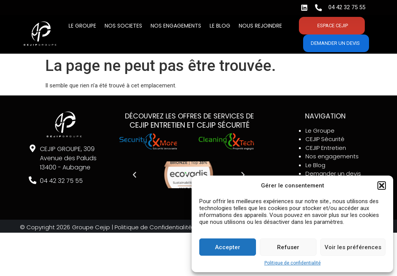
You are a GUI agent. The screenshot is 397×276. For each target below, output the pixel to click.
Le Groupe (82, 26)
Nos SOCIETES (123, 26)
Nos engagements (176, 26)
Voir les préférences (353, 247)
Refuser (288, 247)
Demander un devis (335, 43)
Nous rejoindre (260, 26)
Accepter (227, 247)
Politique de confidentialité (292, 263)
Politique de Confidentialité (154, 227)
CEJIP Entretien (325, 148)
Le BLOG (220, 26)
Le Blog (315, 165)
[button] (382, 185)
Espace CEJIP (332, 25)
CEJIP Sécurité (325, 139)
